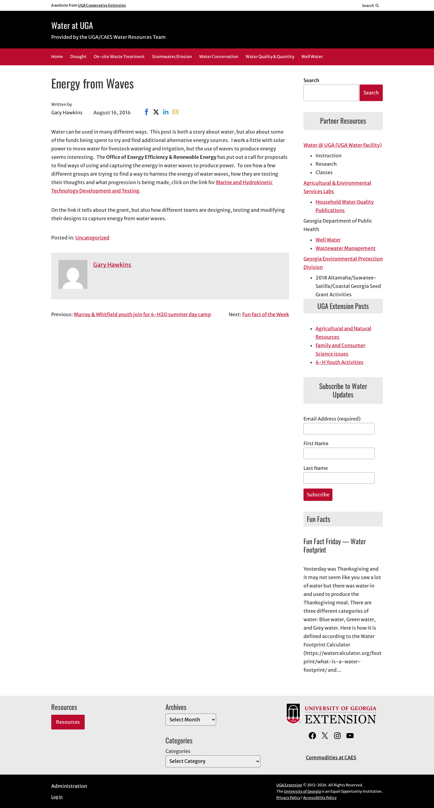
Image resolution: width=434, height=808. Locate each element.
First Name (316, 443)
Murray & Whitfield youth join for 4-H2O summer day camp (142, 314)
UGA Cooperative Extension (102, 5)
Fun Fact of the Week (265, 314)
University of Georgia (302, 791)
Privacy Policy (288, 797)
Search (311, 80)
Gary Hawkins (112, 264)
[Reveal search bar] (371, 5)
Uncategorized (92, 238)
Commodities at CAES (331, 757)
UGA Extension (289, 785)
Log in (57, 797)
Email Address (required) (331, 419)
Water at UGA (72, 25)
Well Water (328, 240)
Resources (68, 722)
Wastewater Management (346, 248)
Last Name (315, 468)
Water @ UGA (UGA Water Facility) (342, 145)
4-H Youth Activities (339, 362)
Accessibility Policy (320, 797)
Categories (177, 751)
